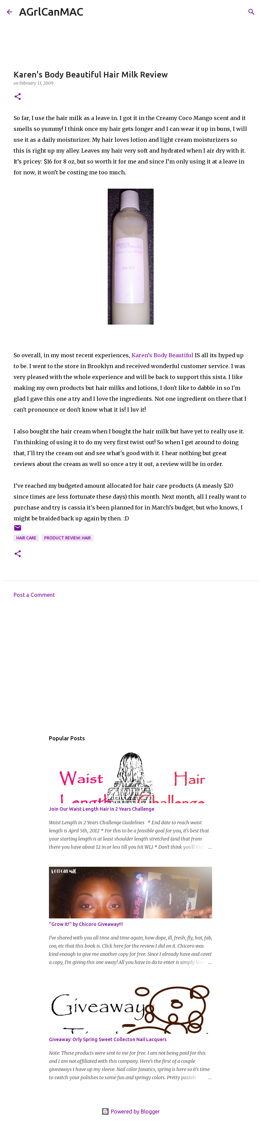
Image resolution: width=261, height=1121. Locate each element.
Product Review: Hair (67, 538)
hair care (26, 538)
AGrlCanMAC (51, 11)
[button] (18, 97)
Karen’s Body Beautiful (162, 355)
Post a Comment (34, 595)
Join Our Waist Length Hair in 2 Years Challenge (101, 809)
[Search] (93, 12)
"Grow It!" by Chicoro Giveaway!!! (86, 924)
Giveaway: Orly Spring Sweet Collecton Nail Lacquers (108, 1039)
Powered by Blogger (130, 1111)
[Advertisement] (130, 666)
